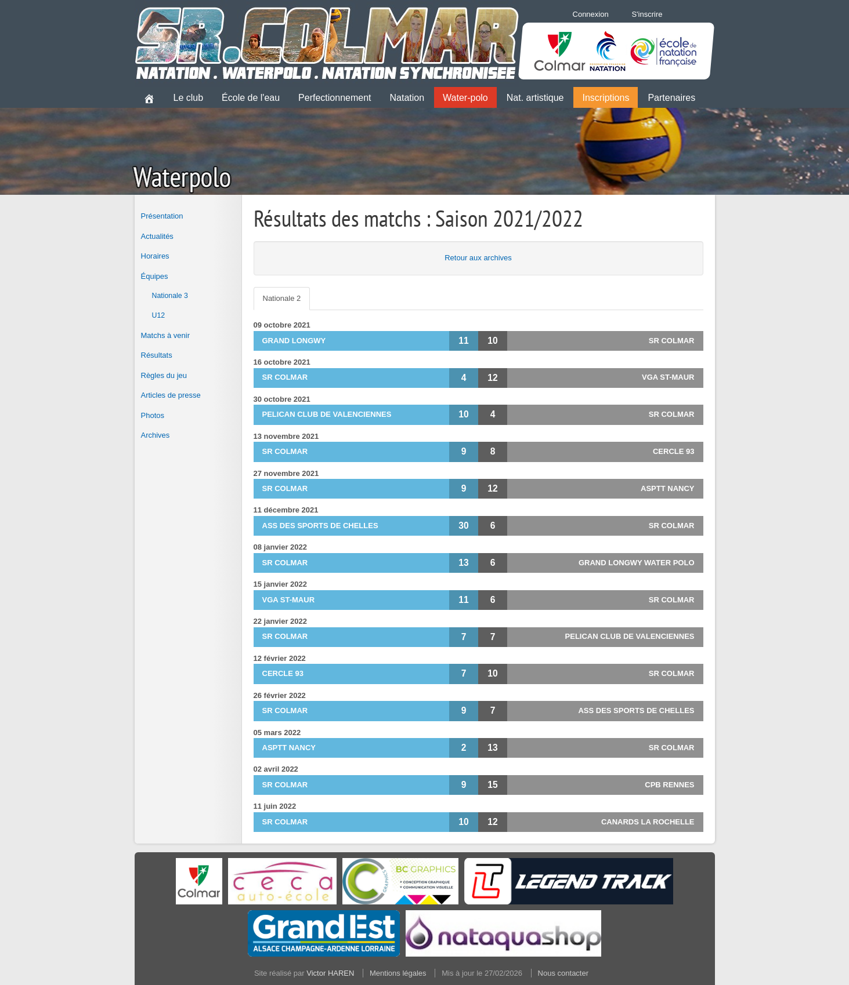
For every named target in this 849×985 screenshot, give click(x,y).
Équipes (154, 276)
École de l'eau (251, 98)
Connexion (591, 14)
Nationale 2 (282, 298)
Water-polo (465, 98)
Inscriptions (605, 98)
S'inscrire (646, 14)
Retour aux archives (478, 257)
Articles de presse (171, 395)
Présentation (162, 216)
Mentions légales (398, 973)
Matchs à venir (165, 335)
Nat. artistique (535, 98)
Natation (407, 98)
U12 (158, 315)
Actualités (157, 236)
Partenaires (671, 98)
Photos (152, 415)
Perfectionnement (334, 98)
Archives (155, 435)
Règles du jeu (164, 375)
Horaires (155, 256)
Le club (189, 98)
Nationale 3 (170, 296)
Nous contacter (563, 973)
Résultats (156, 355)
